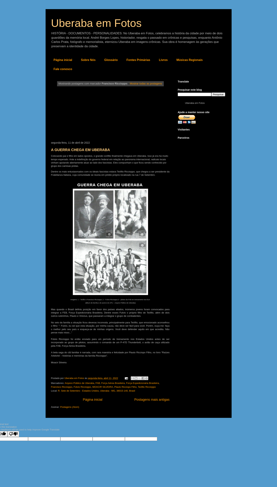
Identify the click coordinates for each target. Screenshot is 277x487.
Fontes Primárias (138, 59)
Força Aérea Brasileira (113, 383)
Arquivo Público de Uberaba (79, 383)
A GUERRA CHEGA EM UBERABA (80, 150)
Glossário (111, 59)
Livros (163, 59)
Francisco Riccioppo (61, 387)
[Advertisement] (110, 113)
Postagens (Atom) (69, 407)
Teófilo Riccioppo (147, 387)
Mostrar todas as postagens (146, 83)
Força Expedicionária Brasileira (142, 383)
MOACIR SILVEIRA (102, 387)
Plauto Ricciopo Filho (125, 387)
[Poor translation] (13, 434)
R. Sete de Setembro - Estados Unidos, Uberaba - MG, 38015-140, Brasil (96, 390)
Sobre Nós (88, 59)
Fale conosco (63, 69)
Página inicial (63, 59)
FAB (98, 383)
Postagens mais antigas (151, 399)
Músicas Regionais (189, 59)
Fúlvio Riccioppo (82, 387)
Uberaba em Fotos (96, 23)
